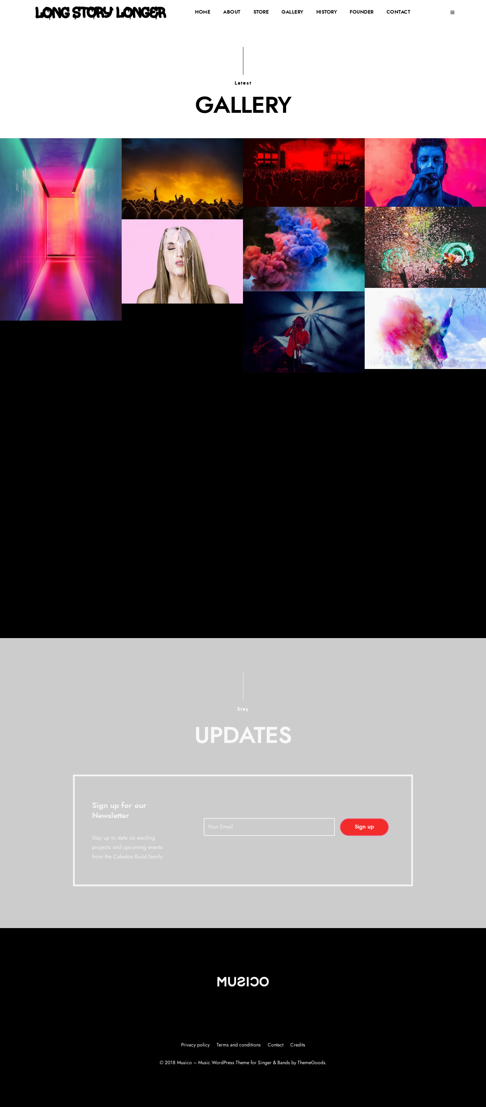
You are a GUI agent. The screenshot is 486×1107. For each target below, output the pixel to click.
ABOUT (232, 12)
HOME (202, 12)
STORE (261, 12)
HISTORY (326, 12)
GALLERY (292, 12)
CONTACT (399, 12)
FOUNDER (362, 12)
